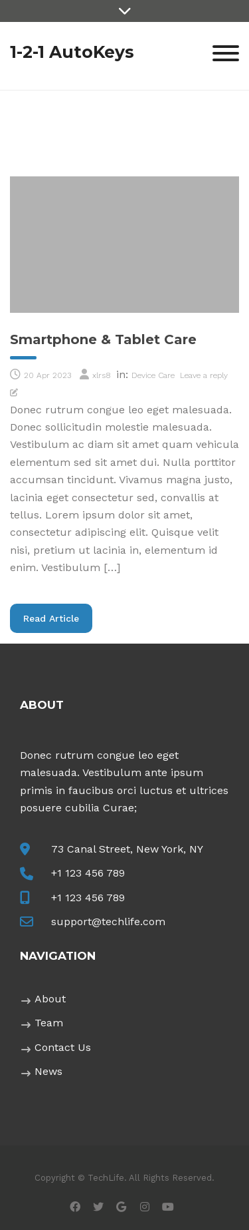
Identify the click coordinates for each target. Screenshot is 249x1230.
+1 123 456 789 (88, 873)
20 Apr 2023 (47, 375)
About (50, 998)
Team (49, 1022)
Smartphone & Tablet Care (103, 339)
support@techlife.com (108, 921)
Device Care (153, 375)
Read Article (57, 618)
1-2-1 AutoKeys (72, 52)
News (48, 1071)
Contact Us (63, 1047)
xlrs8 (101, 375)
